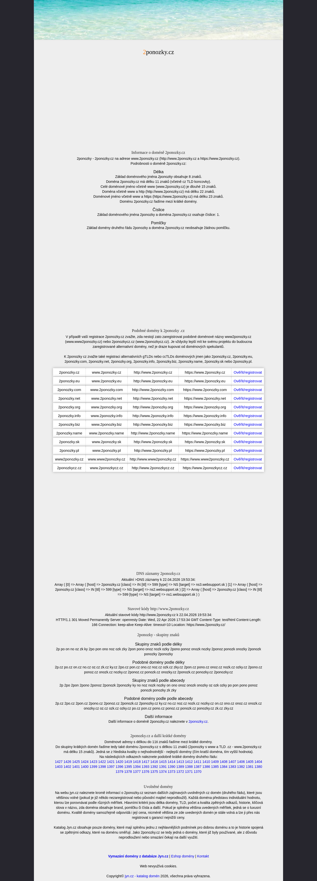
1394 (137, 767)
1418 (137, 762)
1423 (93, 762)
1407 (232, 762)
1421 (111, 762)
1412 (189, 762)
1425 (76, 762)
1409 (215, 762)
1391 (163, 767)
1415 (163, 762)
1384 (223, 767)
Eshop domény (182, 856)
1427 (58, 762)
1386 (206, 767)
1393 (145, 767)
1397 (111, 767)
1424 (85, 762)
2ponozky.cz (198, 721)
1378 (128, 772)
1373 (171, 772)
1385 (215, 767)
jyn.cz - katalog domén (142, 876)
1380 (258, 767)
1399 (93, 767)
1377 (137, 772)
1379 (119, 772)
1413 (180, 762)
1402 (67, 767)
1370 (197, 772)
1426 (67, 762)
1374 (163, 772)
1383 (232, 767)
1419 (128, 762)
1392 (154, 767)
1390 (171, 767)
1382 (241, 767)
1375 (154, 772)
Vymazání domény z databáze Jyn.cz (138, 856)
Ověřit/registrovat (248, 372)
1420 (119, 762)
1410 (206, 762)
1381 (249, 767)
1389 (180, 767)
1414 (171, 762)
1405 (249, 762)
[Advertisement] (158, 102)
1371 (189, 772)
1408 (223, 762)
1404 (258, 762)
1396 (119, 767)
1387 (197, 767)
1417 (145, 762)
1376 (145, 772)
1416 (154, 762)
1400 (85, 767)
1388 (189, 767)
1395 (128, 767)
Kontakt (203, 856)
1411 (197, 762)
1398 (102, 767)
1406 (241, 762)
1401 (76, 767)
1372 (180, 772)
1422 (102, 762)
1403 (58, 767)
